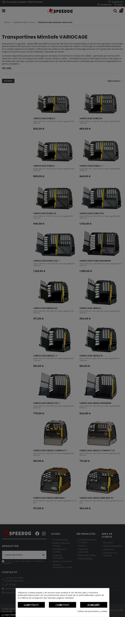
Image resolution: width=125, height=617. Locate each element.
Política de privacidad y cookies (92, 611)
